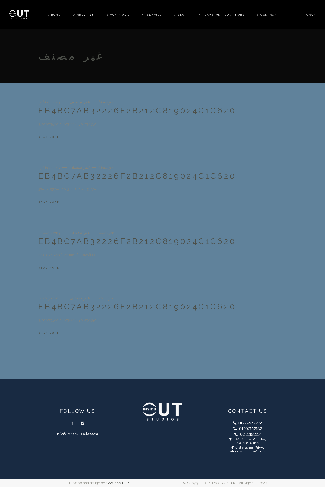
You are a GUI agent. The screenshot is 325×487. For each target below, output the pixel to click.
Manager (106, 101)
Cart (311, 14)
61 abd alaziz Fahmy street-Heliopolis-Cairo (247, 449)
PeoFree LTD (117, 483)
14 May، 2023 (49, 232)
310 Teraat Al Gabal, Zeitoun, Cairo (249, 441)
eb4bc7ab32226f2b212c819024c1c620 (137, 110)
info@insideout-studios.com (77, 433)
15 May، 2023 (49, 101)
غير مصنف (79, 101)
